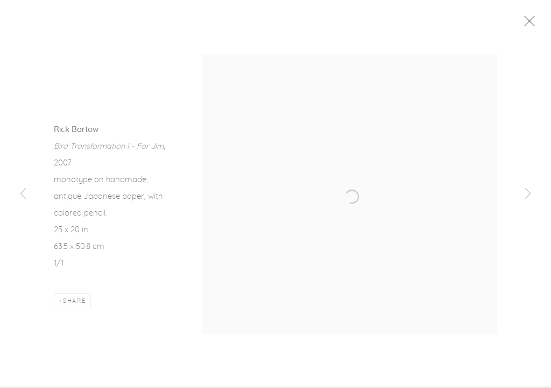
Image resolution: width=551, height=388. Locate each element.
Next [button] (528, 194)
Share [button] (74, 303)
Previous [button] (23, 194)
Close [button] (529, 24)
